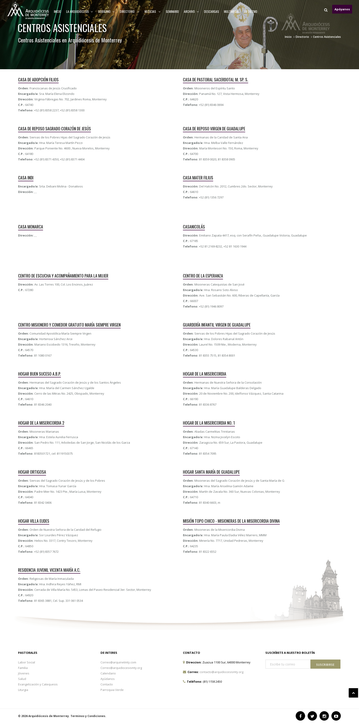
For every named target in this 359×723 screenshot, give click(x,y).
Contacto (107, 684)
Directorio (129, 11)
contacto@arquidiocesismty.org (221, 672)
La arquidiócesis (79, 11)
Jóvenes (23, 673)
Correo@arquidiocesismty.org (121, 668)
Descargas (211, 11)
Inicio (57, 11)
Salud (22, 679)
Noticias (152, 11)
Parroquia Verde (112, 690)
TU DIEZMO (250, 11)
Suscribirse (325, 665)
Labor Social (26, 662)
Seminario (172, 11)
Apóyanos (342, 9)
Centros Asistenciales (327, 37)
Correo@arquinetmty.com (118, 662)
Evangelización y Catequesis (38, 684)
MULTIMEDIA (231, 11)
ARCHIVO (191, 11)
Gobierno (106, 11)
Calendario (108, 673)
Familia (23, 668)
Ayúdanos (108, 679)
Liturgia (23, 690)
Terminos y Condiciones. (88, 716)
